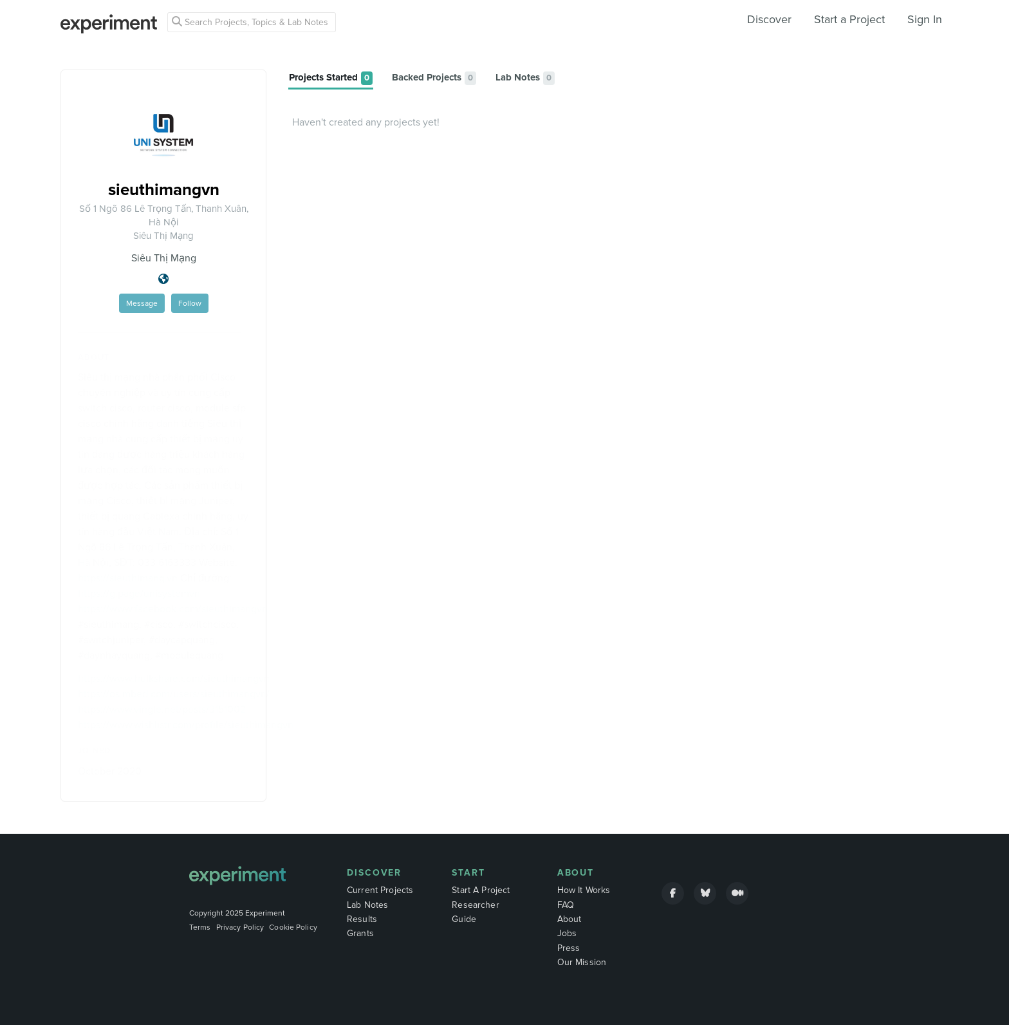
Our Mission (582, 962)
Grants (360, 933)
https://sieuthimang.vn (128, 578)
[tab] (330, 78)
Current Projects (380, 890)
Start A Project (481, 890)
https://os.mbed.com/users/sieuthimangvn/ (174, 694)
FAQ (565, 904)
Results (362, 919)
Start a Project (849, 19)
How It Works (584, 890)
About (576, 872)
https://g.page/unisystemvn (139, 593)
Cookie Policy (293, 927)
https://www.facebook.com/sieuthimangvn (173, 609)
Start (468, 872)
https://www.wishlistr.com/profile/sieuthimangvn (185, 725)
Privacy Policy (240, 927)
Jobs (567, 933)
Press (568, 948)
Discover (769, 19)
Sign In (924, 19)
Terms (200, 927)
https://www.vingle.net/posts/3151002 (162, 709)
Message (142, 303)
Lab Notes (367, 904)
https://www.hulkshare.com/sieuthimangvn (174, 678)
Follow (189, 303)
